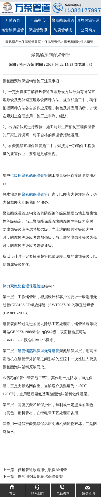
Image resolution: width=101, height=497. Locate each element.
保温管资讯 (38, 30)
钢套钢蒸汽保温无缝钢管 (38, 351)
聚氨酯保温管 (63, 20)
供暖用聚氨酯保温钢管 (29, 175)
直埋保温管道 (88, 20)
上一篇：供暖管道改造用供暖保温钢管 (35, 470)
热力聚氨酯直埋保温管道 (23, 286)
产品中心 (38, 20)
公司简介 (88, 30)
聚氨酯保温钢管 (35, 194)
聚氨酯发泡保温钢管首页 (23, 42)
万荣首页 (12, 20)
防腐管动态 (63, 30)
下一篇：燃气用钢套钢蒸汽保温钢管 (33, 477)
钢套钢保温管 (12, 30)
